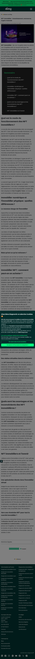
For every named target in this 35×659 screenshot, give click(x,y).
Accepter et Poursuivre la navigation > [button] (17, 345)
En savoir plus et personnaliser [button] (17, 341)
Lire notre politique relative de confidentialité (14, 335)
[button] (33, 312)
